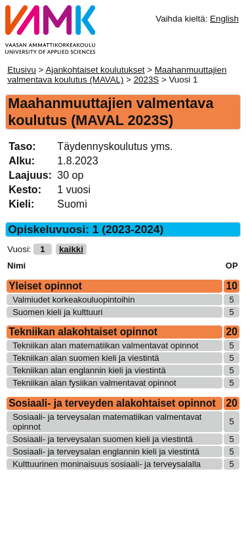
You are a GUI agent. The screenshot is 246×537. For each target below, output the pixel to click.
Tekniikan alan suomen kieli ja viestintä (85, 358)
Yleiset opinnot (45, 285)
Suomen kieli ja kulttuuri (57, 312)
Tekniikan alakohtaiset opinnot (83, 331)
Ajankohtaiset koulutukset (94, 70)
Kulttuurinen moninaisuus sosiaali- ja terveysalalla (106, 464)
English (224, 19)
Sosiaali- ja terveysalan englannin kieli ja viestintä (105, 451)
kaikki (71, 249)
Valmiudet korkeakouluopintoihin (73, 300)
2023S (146, 79)
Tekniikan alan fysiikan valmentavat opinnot (94, 383)
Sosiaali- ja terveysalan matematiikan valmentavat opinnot (106, 422)
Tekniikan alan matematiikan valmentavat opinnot (105, 345)
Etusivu (21, 70)
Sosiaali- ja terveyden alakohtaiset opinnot (112, 403)
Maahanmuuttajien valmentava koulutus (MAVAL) (116, 74)
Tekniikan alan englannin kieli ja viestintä (88, 370)
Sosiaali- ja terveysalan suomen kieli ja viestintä (102, 439)
